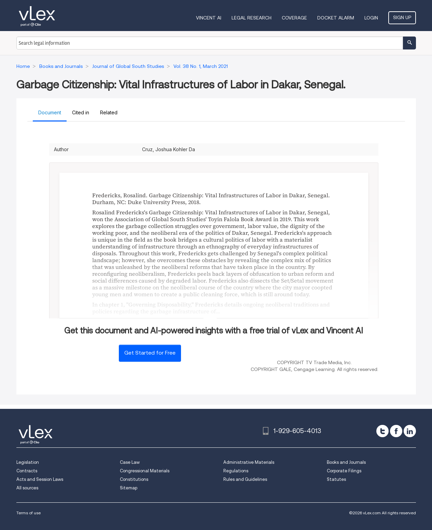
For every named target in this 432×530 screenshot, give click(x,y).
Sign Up (402, 17)
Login (371, 17)
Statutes (336, 479)
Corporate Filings (344, 470)
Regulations (235, 470)
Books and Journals (346, 462)
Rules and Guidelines (245, 479)
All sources (27, 487)
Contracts (26, 470)
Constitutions (134, 479)
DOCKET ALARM (335, 17)
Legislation (27, 462)
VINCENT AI (208, 17)
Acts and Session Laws (39, 479)
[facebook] (396, 431)
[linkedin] (410, 431)
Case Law (130, 462)
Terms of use (28, 513)
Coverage (294, 17)
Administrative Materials (248, 462)
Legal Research (251, 17)
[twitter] (382, 431)
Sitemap (128, 487)
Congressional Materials (144, 470)
